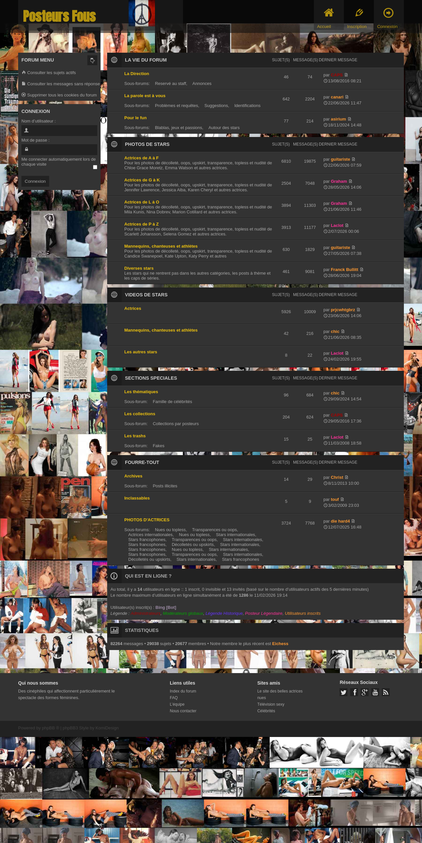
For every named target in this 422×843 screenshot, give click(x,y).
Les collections (139, 413)
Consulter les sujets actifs (48, 73)
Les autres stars (140, 351)
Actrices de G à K (142, 179)
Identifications (247, 105)
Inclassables (137, 498)
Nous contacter (183, 711)
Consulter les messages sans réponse (60, 84)
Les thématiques (141, 391)
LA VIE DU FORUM (146, 60)
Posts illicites (165, 485)
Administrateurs (145, 613)
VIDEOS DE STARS (146, 294)
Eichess (280, 643)
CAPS (337, 74)
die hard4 (340, 521)
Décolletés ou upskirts (193, 544)
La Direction (136, 73)
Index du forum (183, 691)
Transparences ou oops (214, 529)
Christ (337, 477)
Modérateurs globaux (183, 613)
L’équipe (177, 704)
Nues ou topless (170, 529)
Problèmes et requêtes (176, 105)
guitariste (340, 159)
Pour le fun (135, 117)
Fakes (158, 445)
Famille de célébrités (172, 401)
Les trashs (135, 435)
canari (337, 97)
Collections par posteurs (175, 423)
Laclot (337, 225)
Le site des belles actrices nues (279, 694)
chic (335, 331)
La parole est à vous (145, 95)
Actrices (132, 308)
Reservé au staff (170, 83)
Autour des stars (224, 127)
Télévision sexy (270, 704)
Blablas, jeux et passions (178, 127)
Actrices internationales (150, 534)
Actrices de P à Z (141, 224)
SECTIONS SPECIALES (151, 378)
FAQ (174, 697)
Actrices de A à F (141, 157)
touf (335, 499)
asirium (338, 119)
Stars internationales (235, 534)
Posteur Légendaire (263, 613)
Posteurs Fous (59, 16)
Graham (339, 181)
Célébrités (266, 711)
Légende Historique (224, 613)
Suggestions (216, 105)
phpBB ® (50, 727)
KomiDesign (107, 727)
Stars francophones (147, 539)
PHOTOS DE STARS (147, 144)
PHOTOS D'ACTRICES (146, 519)
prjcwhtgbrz (343, 309)
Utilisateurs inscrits (302, 613)
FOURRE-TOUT (142, 462)
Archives (133, 476)
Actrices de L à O (141, 202)
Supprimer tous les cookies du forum (59, 95)
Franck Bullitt (344, 269)
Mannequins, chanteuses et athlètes (161, 246)
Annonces (202, 83)
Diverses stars (139, 268)
